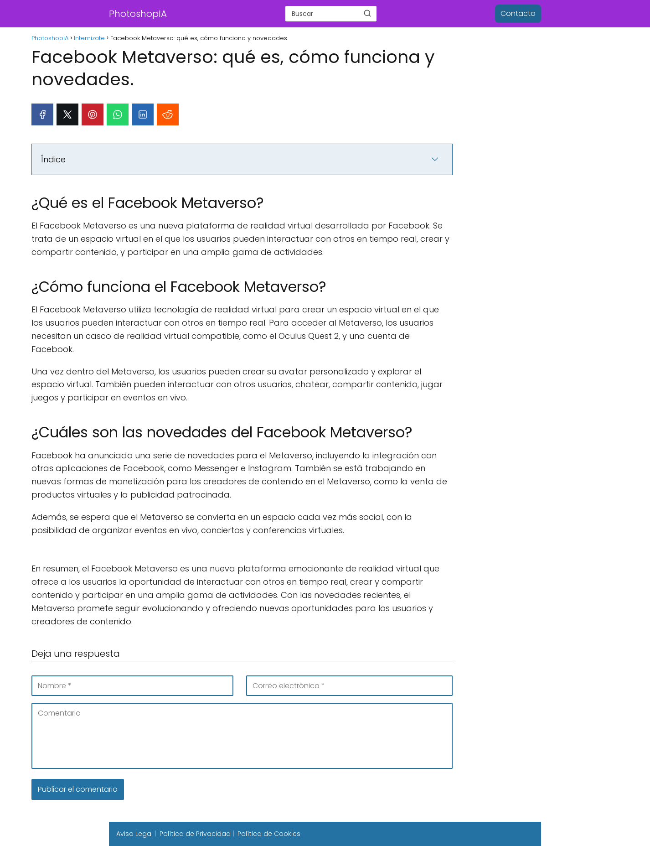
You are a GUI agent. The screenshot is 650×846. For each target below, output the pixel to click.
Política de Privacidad (195, 833)
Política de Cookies (268, 833)
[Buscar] (367, 13)
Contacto (518, 13)
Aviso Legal (134, 833)
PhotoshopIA (138, 13)
